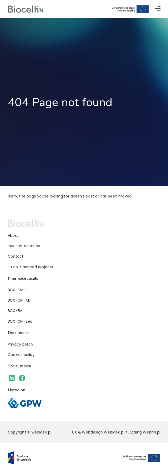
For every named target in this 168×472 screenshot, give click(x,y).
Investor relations (24, 245)
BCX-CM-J (18, 289)
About (13, 235)
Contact (15, 256)
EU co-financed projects (30, 267)
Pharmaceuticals (23, 278)
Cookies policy (21, 354)
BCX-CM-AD (19, 300)
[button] (158, 9)
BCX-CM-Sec (20, 321)
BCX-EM (15, 310)
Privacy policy (20, 344)
